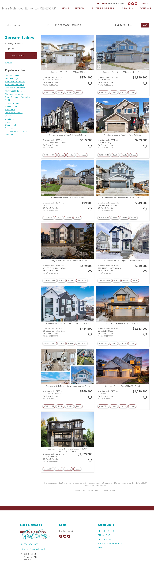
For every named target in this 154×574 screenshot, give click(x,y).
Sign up (8, 62)
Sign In (145, 3)
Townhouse (82, 155)
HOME (65, 8)
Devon (8, 122)
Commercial (10, 125)
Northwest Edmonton (15, 90)
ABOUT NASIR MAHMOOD (110, 543)
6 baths (69, 92)
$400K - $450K (49, 155)
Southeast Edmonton (14, 84)
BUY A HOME (104, 535)
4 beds (113, 92)
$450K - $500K (49, 343)
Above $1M (103, 92)
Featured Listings (13, 75)
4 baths (71, 155)
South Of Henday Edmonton (17, 97)
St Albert (9, 100)
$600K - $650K (104, 280)
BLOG (100, 547)
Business (9, 128)
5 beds (60, 92)
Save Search (18, 55)
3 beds (61, 155)
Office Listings (11, 78)
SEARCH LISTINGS (106, 531)
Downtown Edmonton (15, 87)
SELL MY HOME (105, 539)
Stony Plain (10, 109)
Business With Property (16, 131)
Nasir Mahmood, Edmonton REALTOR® (29, 8)
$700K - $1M (49, 92)
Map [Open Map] (145, 25)
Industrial (9, 134)
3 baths (68, 218)
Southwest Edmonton (15, 81)
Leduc (8, 115)
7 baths (68, 469)
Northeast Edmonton (14, 94)
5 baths (123, 92)
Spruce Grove (11, 106)
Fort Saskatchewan (13, 112)
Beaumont (9, 118)
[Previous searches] (33, 55)
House (78, 92)
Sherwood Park (12, 103)
